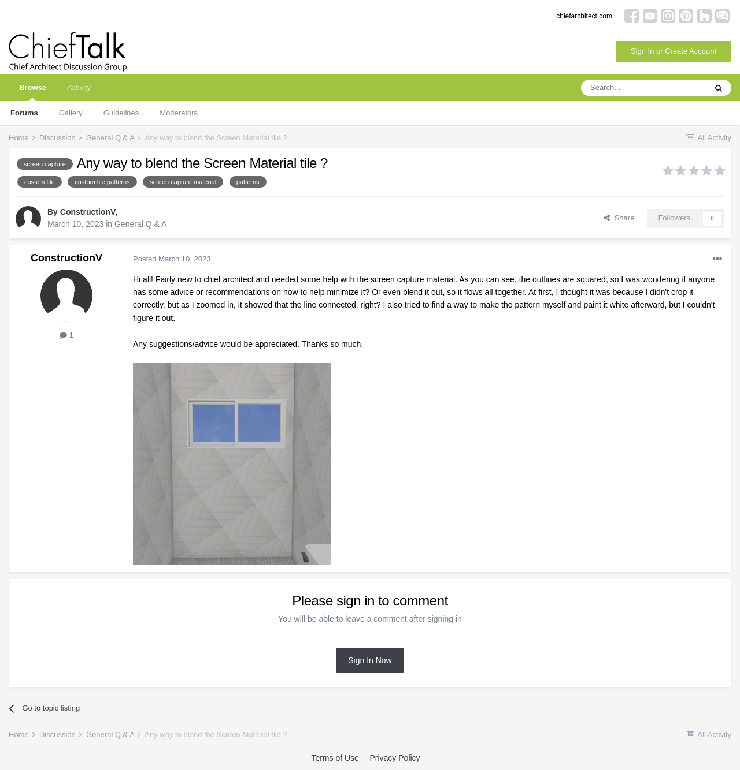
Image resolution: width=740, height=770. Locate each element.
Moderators (179, 113)
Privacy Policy (394, 757)
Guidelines (121, 113)
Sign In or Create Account (673, 51)
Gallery (71, 113)
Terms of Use (334, 757)
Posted (171, 259)
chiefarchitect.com (584, 16)
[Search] (643, 88)
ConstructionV (87, 211)
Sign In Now (369, 660)
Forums (24, 113)
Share (619, 218)
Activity (79, 87)
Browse (32, 92)
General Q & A (140, 224)
